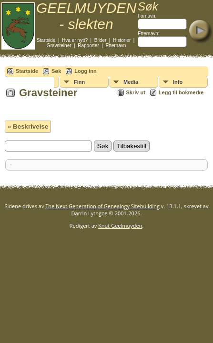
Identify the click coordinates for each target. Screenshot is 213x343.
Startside (46, 40)
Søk (56, 71)
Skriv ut (135, 92)
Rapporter (88, 45)
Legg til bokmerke (181, 92)
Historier (122, 40)
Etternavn (115, 45)
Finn (79, 82)
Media (130, 82)
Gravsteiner (59, 45)
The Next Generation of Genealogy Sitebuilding (102, 206)
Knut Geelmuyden (120, 225)
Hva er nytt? (75, 40)
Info (178, 82)
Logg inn (85, 71)
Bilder (100, 40)
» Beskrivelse (28, 126)
